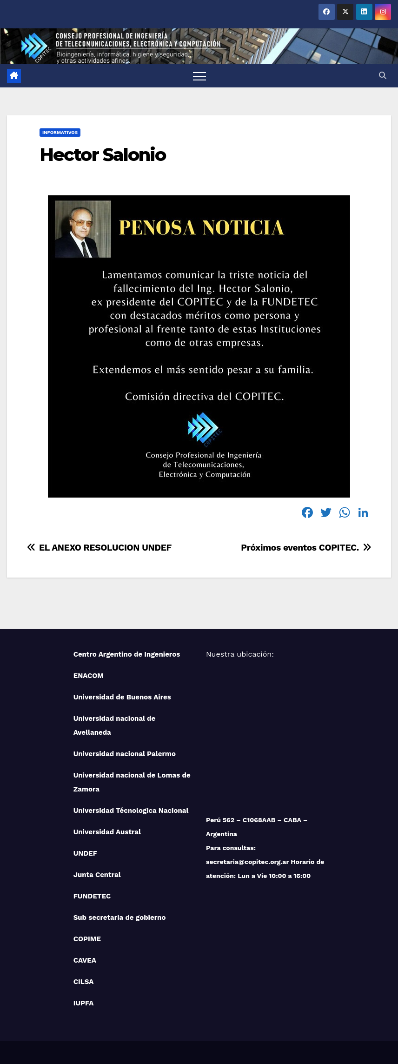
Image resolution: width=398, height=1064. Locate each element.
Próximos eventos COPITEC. (306, 547)
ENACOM (88, 676)
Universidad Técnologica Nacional (131, 810)
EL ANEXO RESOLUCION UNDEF (99, 547)
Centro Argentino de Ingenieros (126, 654)
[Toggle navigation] (199, 76)
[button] (382, 75)
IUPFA (83, 1003)
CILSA (83, 982)
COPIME (87, 939)
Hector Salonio (103, 155)
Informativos (60, 132)
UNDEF (85, 853)
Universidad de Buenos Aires (122, 697)
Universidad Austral (107, 832)
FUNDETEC (92, 896)
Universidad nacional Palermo (124, 754)
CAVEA (84, 960)
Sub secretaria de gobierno (119, 917)
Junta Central (97, 875)
